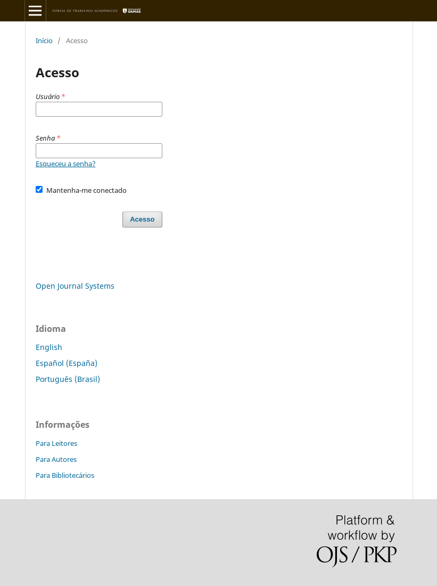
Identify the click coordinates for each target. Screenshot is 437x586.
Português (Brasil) (68, 379)
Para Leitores (56, 443)
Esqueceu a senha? (66, 163)
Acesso (142, 219)
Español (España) (66, 363)
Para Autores (56, 459)
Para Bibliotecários (65, 475)
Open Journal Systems (75, 286)
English (49, 347)
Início (44, 40)
